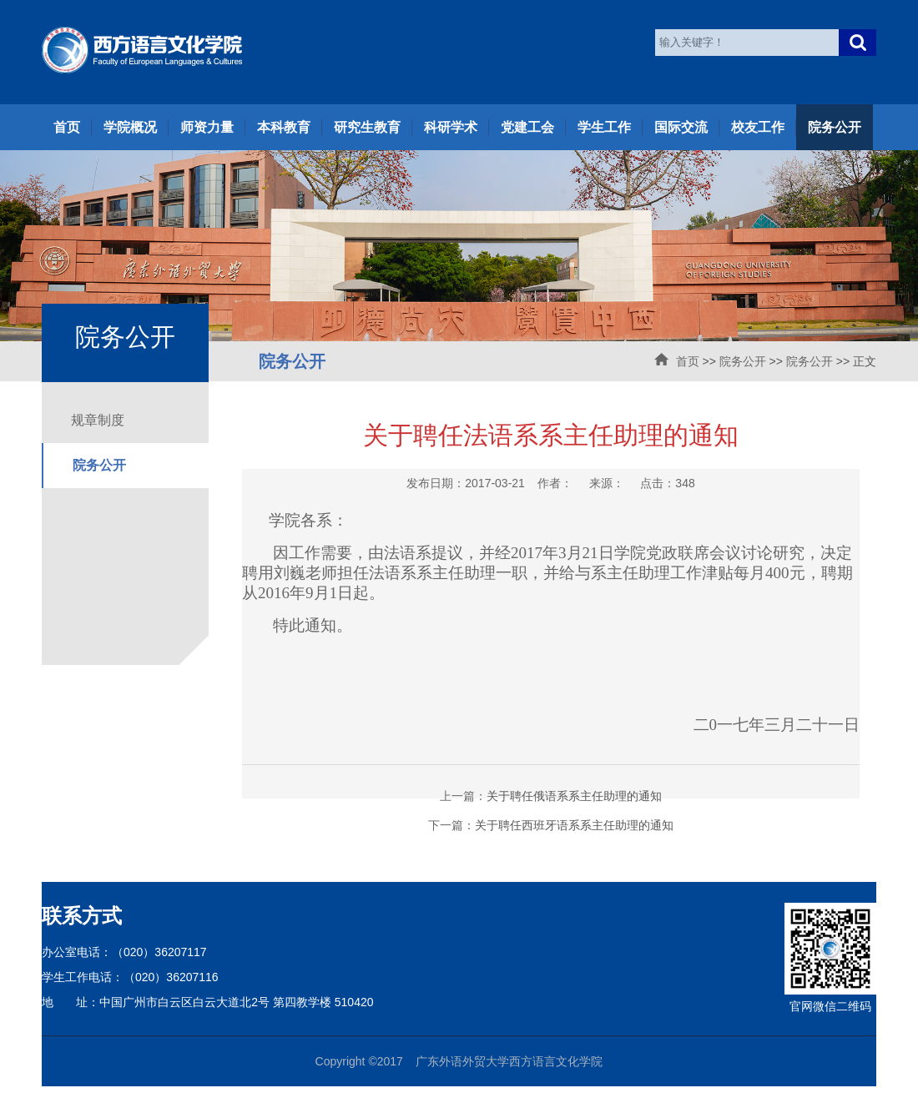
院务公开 (834, 127)
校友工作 (757, 127)
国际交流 (681, 127)
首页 (66, 127)
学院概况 (130, 127)
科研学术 (450, 127)
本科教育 (283, 127)
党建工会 (527, 127)
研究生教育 (367, 127)
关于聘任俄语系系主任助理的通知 (574, 796)
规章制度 (97, 420)
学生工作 (604, 127)
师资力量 (207, 127)
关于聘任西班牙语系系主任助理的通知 (574, 825)
